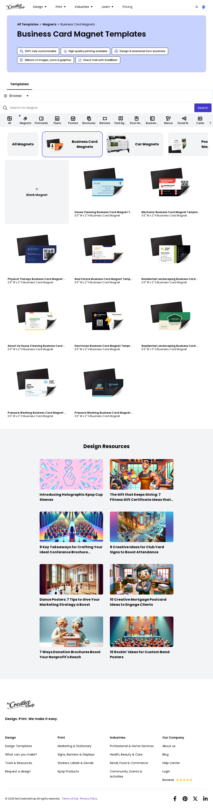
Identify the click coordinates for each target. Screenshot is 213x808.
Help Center (171, 763)
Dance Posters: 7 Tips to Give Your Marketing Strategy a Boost (70, 602)
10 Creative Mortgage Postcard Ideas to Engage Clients (138, 602)
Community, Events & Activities (126, 774)
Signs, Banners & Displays (76, 754)
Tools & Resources (18, 763)
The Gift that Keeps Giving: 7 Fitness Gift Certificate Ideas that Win (140, 499)
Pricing (127, 7)
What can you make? (21, 754)
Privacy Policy (88, 798)
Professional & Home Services (132, 746)
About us (169, 746)
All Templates (28, 24)
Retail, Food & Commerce (129, 763)
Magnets (50, 24)
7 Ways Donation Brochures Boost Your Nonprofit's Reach (70, 654)
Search (203, 108)
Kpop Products (68, 771)
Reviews (177, 780)
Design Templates (18, 746)
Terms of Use (70, 798)
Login (166, 771)
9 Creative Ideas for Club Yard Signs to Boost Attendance (137, 550)
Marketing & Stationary (74, 746)
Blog (165, 754)
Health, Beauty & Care (126, 754)
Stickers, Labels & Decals (76, 763)
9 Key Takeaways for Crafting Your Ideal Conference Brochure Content (71, 552)
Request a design (17, 771)
